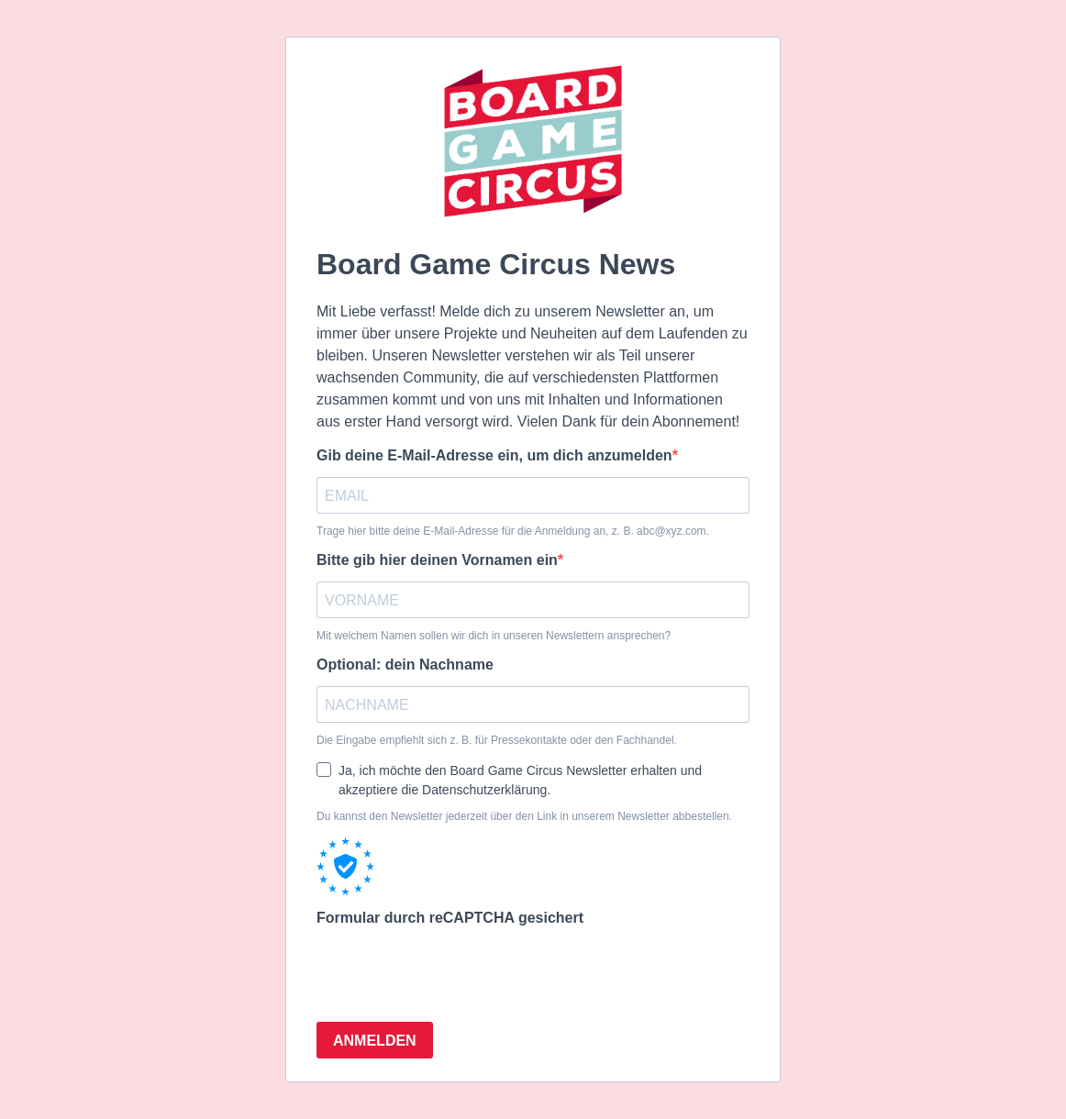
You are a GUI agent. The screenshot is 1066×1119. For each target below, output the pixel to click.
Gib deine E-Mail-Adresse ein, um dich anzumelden (494, 455)
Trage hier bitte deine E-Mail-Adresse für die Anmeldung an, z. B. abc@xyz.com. (512, 531)
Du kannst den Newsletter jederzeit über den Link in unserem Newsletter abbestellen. (524, 816)
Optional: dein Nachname (405, 664)
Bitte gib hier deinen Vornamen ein (437, 560)
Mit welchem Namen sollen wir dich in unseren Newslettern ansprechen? (493, 635)
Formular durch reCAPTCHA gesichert (449, 917)
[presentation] (455, 971)
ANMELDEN (374, 1040)
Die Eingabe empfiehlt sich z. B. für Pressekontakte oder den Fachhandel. (496, 740)
